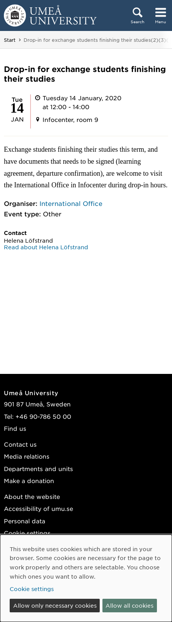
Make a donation (29, 480)
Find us (15, 428)
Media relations (26, 456)
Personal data (24, 520)
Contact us (20, 444)
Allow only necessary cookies (55, 605)
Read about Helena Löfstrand (46, 246)
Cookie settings (27, 532)
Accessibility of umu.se (38, 508)
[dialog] (86, 578)
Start (9, 40)
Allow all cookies (129, 605)
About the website (32, 496)
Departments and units (38, 468)
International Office (70, 203)
